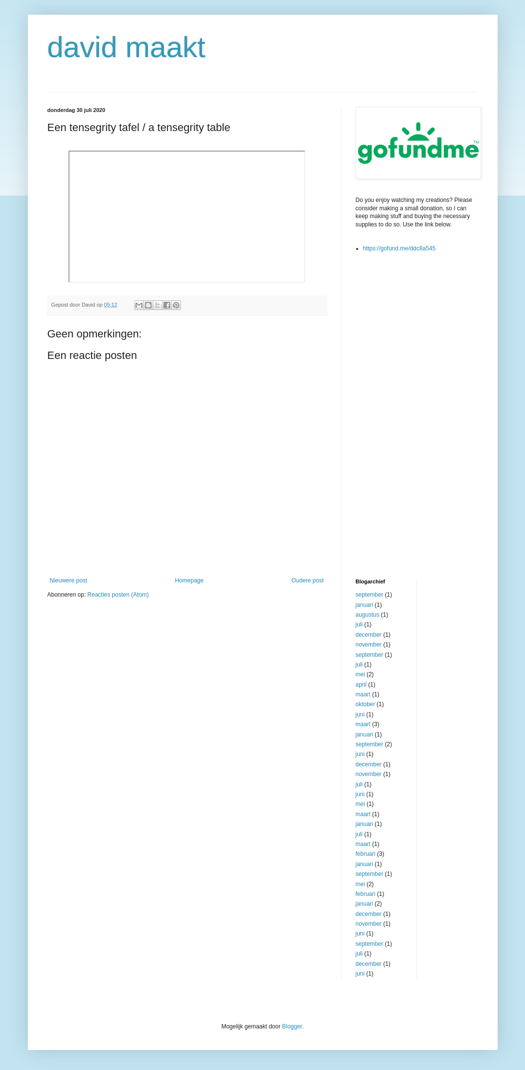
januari (364, 605)
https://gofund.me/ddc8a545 (399, 248)
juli (359, 624)
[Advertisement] (395, 414)
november (369, 644)
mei (360, 674)
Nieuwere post (69, 580)
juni (360, 714)
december (369, 634)
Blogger (292, 1026)
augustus (368, 614)
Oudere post (307, 580)
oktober (365, 704)
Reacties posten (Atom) (118, 594)
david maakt (126, 47)
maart (363, 694)
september (370, 594)
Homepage (189, 580)
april (361, 684)
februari (366, 853)
